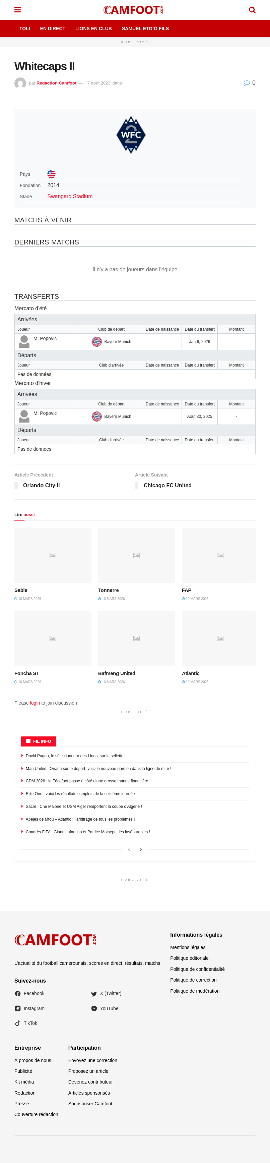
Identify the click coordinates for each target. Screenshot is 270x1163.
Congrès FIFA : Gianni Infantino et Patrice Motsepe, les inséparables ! (88, 832)
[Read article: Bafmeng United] (136, 638)
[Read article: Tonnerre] (136, 555)
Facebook (29, 993)
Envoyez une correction (92, 1060)
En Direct (52, 28)
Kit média (24, 1082)
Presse (21, 1103)
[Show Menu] (17, 10)
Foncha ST (26, 673)
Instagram (29, 1008)
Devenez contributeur (90, 1082)
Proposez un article (88, 1071)
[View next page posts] (141, 849)
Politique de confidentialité (197, 969)
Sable (20, 590)
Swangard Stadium (69, 196)
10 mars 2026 (27, 599)
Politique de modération (194, 991)
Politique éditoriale (189, 958)
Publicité (23, 1071)
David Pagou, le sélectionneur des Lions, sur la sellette (75, 756)
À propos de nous (32, 1060)
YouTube (105, 1008)
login (35, 703)
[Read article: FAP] (220, 555)
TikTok (25, 1023)
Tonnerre (108, 590)
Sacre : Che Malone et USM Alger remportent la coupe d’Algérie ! (84, 806)
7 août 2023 (99, 83)
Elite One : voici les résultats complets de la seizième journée (80, 793)
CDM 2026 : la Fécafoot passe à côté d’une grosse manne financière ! (88, 781)
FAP (186, 590)
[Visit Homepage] (134, 10)
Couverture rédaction (36, 1114)
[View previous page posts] (129, 849)
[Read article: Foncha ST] (52, 638)
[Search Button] (252, 10)
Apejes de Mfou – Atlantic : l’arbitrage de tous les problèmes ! (80, 819)
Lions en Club (93, 28)
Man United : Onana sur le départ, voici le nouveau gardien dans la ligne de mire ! (98, 768)
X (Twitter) (106, 993)
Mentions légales (187, 947)
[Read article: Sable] (52, 555)
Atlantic (191, 673)
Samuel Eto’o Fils (145, 28)
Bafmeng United (116, 673)
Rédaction (25, 1093)
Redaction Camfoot (56, 83)
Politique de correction (193, 980)
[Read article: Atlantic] (220, 638)
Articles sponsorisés (89, 1093)
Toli (24, 28)
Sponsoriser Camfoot (90, 1103)
